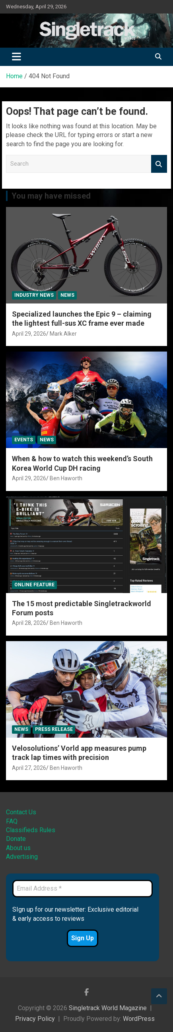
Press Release (54, 729)
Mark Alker (63, 333)
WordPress (139, 1018)
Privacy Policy (35, 1018)
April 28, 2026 (29, 623)
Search (159, 164)
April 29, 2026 (29, 333)
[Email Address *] (82, 888)
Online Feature (34, 585)
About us (18, 848)
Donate (16, 839)
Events (23, 440)
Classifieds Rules (30, 830)
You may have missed (51, 196)
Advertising (22, 856)
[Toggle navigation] (16, 57)
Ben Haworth (66, 478)
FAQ (11, 821)
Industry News (34, 295)
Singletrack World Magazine (108, 1008)
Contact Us (21, 812)
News (67, 295)
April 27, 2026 (29, 768)
